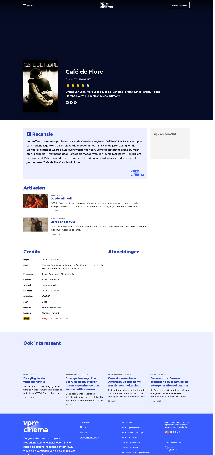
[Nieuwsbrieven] (180, 5)
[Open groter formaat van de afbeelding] (121, 265)
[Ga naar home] (106, 5)
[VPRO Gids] (171, 449)
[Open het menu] (28, 5)
